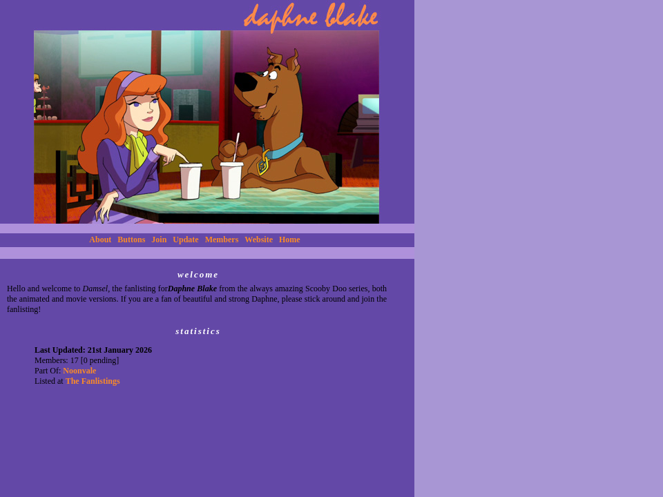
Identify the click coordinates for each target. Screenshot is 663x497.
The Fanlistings (93, 381)
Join (158, 239)
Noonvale (79, 371)
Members (222, 239)
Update (185, 239)
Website (258, 239)
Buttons (131, 239)
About (100, 239)
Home (289, 239)
